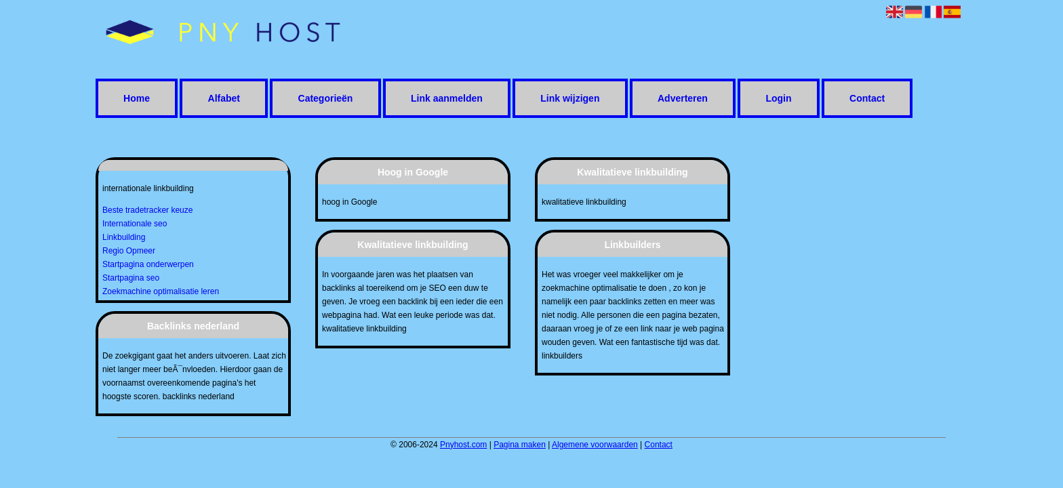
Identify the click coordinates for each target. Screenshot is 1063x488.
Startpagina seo (130, 278)
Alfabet (224, 98)
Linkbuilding (123, 237)
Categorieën (325, 98)
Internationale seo (134, 223)
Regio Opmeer (128, 251)
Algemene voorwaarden (595, 444)
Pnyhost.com (463, 444)
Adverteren (683, 98)
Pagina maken (520, 444)
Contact (867, 98)
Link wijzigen (569, 98)
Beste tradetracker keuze (147, 210)
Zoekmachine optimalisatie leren (160, 291)
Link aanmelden (447, 98)
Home (136, 98)
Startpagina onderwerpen (148, 264)
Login (778, 98)
